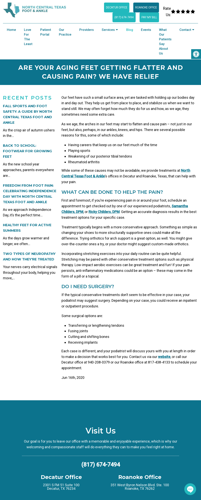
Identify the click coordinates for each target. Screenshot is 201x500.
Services (108, 30)
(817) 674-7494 (124, 17)
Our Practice (65, 32)
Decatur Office (116, 7)
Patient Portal (45, 32)
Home (11, 30)
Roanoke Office (146, 7)
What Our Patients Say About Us (165, 41)
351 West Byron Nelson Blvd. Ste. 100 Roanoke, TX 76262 (140, 486)
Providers (86, 30)
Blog (129, 30)
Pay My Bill (149, 17)
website (164, 357)
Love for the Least (28, 37)
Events (146, 30)
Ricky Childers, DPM (104, 212)
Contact (185, 30)
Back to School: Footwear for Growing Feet (27, 151)
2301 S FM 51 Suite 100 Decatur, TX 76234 (61, 486)
